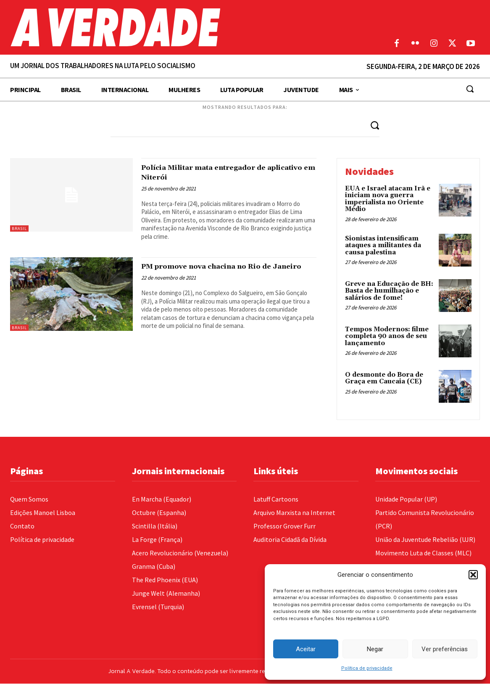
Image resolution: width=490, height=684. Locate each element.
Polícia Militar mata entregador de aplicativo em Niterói (221, 172)
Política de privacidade (367, 668)
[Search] (374, 125)
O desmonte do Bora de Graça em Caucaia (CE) (384, 378)
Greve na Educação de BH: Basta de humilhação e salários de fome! (389, 291)
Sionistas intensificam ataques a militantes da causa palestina (383, 245)
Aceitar (306, 649)
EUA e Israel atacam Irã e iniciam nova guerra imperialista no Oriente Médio (387, 199)
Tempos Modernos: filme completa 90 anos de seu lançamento (387, 337)
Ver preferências (445, 649)
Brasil (19, 228)
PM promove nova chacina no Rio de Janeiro (223, 271)
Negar (375, 649)
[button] (473, 574)
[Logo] (184, 27)
